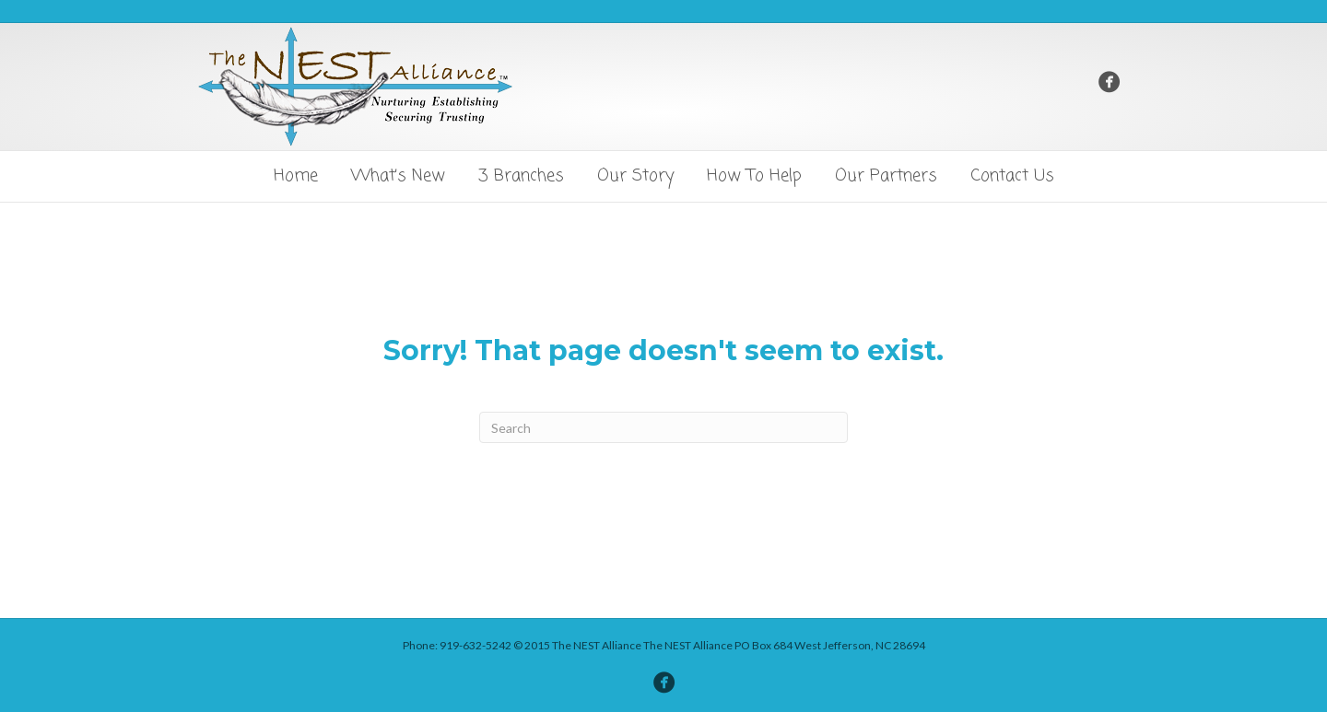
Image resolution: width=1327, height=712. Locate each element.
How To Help (754, 176)
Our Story (635, 176)
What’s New (398, 176)
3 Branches (521, 176)
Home (296, 176)
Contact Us (1012, 176)
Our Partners (886, 176)
